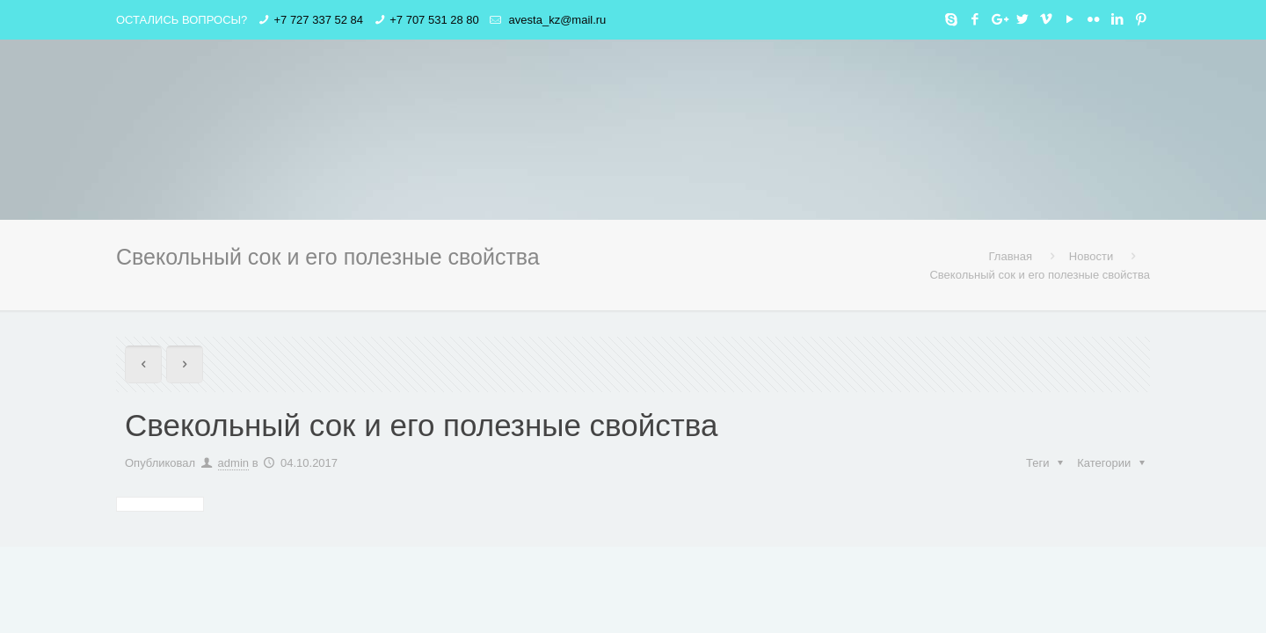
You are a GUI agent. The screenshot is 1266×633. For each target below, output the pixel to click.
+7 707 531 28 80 (434, 19)
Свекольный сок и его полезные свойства (1039, 274)
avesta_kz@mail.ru (556, 19)
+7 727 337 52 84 (318, 19)
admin (233, 462)
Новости (1091, 256)
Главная (1010, 256)
